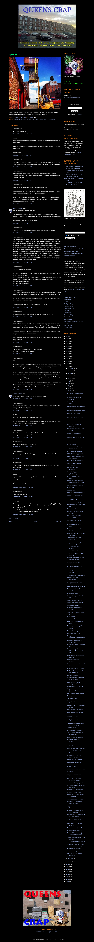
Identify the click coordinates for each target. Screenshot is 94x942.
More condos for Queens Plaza (75, 828)
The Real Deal (68, 325)
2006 (67, 881)
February (70, 858)
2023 (67, 343)
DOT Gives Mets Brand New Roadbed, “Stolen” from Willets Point (73, 170)
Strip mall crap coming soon (75, 789)
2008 (67, 876)
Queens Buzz (68, 317)
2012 (67, 866)
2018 (67, 356)
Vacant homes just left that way (75, 417)
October (70, 373)
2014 (67, 366)
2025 (67, 338)
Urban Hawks (68, 327)
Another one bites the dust (74, 830)
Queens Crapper (20, 117)
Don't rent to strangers (73, 631)
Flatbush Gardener (69, 306)
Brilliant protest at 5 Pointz (74, 759)
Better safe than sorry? (73, 633)
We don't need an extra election (76, 748)
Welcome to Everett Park (74, 792)
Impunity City (67, 312)
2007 (67, 879)
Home (35, 521)
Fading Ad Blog (68, 304)
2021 (67, 348)
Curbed (66, 301)
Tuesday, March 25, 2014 (22, 133)
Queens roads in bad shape (75, 686)
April (69, 388)
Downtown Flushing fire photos (75, 668)
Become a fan (68, 224)
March (69, 391)
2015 (67, 363)
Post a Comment (13, 518)
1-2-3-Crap (70, 628)
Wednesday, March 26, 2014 (23, 487)
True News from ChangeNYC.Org (73, 253)
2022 (67, 346)
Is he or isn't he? (71, 766)
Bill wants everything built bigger (76, 410)
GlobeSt (66, 310)
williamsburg (50, 119)
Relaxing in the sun (72, 696)
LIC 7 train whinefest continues (75, 693)
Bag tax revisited (72, 487)
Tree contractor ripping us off (75, 783)
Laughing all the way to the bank (76, 492)
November (71, 371)
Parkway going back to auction (75, 709)
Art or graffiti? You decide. (74, 619)
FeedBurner (78, 114)
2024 (67, 341)
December (71, 368)
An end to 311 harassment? (75, 602)
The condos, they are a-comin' (75, 851)
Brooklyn (17, 119)
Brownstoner (67, 299)
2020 (67, 351)
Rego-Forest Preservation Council (73, 249)
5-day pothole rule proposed (75, 737)
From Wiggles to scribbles (74, 451)
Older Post (58, 521)
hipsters (29, 119)
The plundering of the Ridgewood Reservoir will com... (75, 650)
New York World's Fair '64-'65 (72, 246)
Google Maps (70, 289)
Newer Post (12, 521)
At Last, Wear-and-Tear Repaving (73, 166)
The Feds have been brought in (76, 841)
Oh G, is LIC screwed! (73, 605)
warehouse (42, 119)
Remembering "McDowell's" (75, 848)
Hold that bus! (71, 490)
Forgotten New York (69, 308)
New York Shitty (68, 315)
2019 (67, 353)
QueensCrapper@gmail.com (72, 97)
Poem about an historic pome (75, 730)
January (70, 861)
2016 (67, 361)
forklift (23, 119)
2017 (67, 358)
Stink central (70, 771)
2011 (67, 869)
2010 (67, 871)
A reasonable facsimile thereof (75, 437)
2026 (67, 336)
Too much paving (72, 698)
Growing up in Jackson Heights (75, 799)
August (70, 378)
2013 (67, 864)
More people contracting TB (75, 460)
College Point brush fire (73, 616)
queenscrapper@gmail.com (47, 932)
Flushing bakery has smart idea (76, 769)
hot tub (35, 119)
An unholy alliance (72, 444)
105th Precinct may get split (75, 453)
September (71, 376)
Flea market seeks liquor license (76, 586)
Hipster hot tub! (71, 509)
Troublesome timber (72, 550)
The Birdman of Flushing (74, 499)
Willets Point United (69, 255)
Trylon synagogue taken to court (76, 575)
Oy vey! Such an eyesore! (74, 600)
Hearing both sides (72, 593)
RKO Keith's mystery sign (74, 502)
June (69, 383)
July (69, 381)
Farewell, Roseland (72, 675)
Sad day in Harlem (72, 716)
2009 (67, 874)
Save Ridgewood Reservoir (71, 251)
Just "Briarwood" (71, 727)
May (69, 386)
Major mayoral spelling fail (74, 626)
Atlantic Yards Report (70, 297)
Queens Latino (68, 319)
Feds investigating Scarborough (76, 485)
